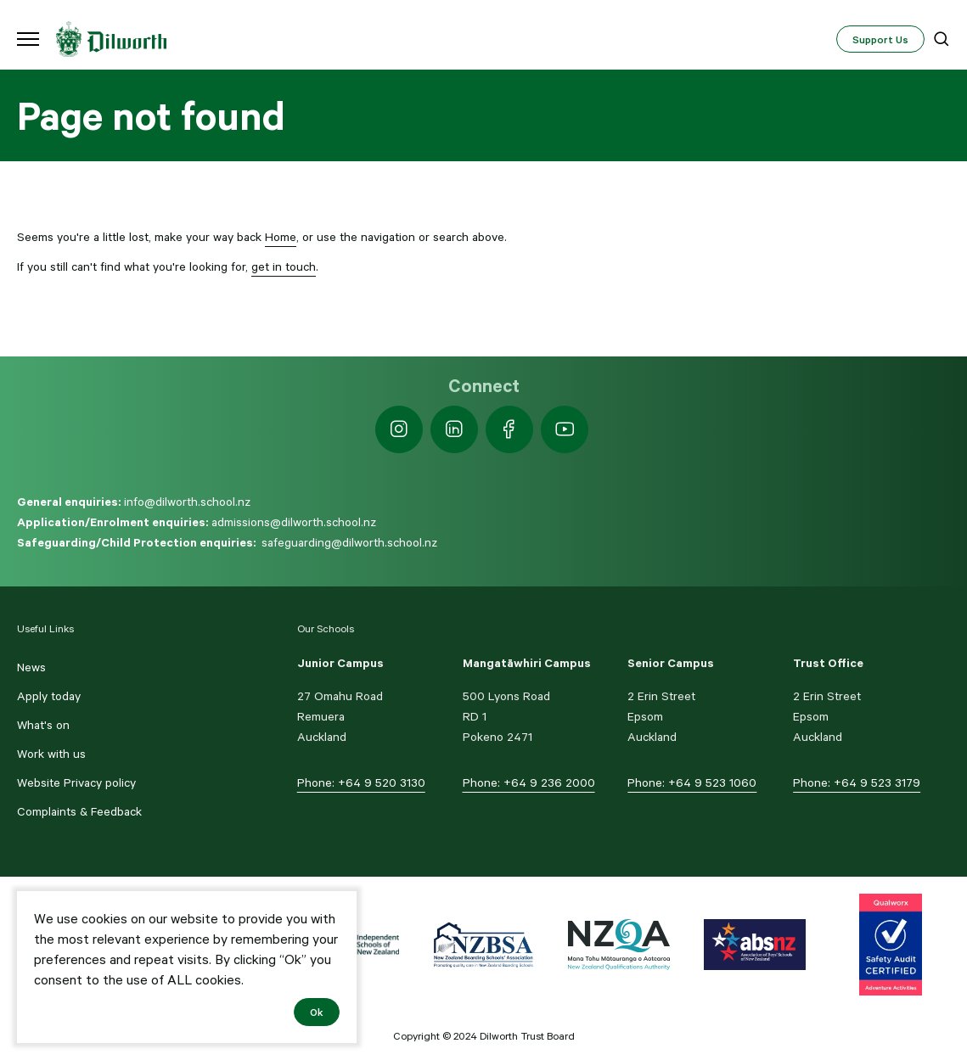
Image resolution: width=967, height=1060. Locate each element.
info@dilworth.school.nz (187, 501)
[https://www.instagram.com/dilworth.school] (399, 429)
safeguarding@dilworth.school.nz (349, 542)
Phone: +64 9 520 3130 (361, 782)
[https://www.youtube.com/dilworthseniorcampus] (564, 429)
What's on (43, 725)
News (31, 667)
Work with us (51, 753)
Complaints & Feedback (79, 811)
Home (280, 237)
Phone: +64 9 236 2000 (529, 782)
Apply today (49, 696)
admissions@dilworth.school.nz (293, 522)
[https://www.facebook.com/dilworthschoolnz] (509, 429)
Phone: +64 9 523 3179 (856, 782)
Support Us (880, 39)
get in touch (283, 266)
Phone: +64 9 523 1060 (691, 782)
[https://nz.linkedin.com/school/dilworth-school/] (454, 429)
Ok (316, 1011)
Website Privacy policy (76, 782)
